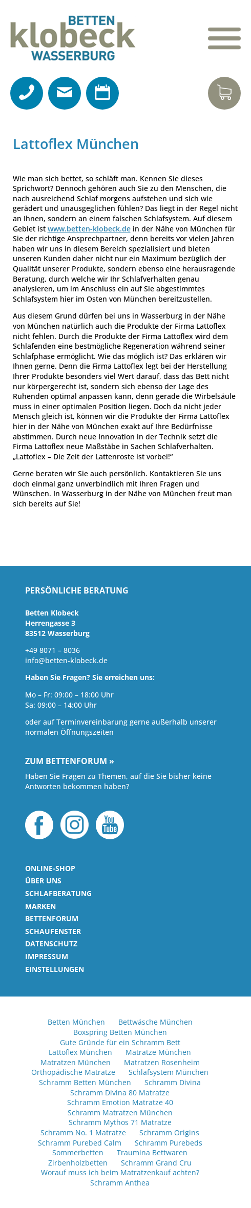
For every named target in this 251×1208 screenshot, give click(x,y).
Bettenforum (51, 918)
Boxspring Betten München (120, 1032)
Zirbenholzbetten (78, 1163)
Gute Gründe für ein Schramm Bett (120, 1042)
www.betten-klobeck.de (89, 229)
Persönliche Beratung (77, 591)
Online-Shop (50, 868)
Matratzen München (75, 1062)
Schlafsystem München (168, 1072)
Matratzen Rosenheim (162, 1062)
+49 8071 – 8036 (52, 650)
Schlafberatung (58, 893)
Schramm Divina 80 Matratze (120, 1092)
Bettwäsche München (155, 1022)
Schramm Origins (169, 1132)
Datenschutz (51, 943)
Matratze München (158, 1052)
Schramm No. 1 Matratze (83, 1132)
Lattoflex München (80, 1052)
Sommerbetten (77, 1152)
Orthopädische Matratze (73, 1072)
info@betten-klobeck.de (66, 660)
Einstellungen (54, 969)
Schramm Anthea (120, 1183)
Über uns (43, 880)
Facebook (39, 825)
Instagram (74, 825)
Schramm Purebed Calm (79, 1143)
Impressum (46, 956)
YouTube (110, 825)
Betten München (76, 1022)
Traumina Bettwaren (152, 1152)
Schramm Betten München (85, 1082)
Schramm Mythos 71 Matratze (120, 1122)
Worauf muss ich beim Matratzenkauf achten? (120, 1172)
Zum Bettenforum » (69, 761)
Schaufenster (53, 931)
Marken (40, 906)
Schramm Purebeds (168, 1143)
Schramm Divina (172, 1082)
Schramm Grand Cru (156, 1163)
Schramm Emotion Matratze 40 (120, 1102)
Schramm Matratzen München (120, 1112)
